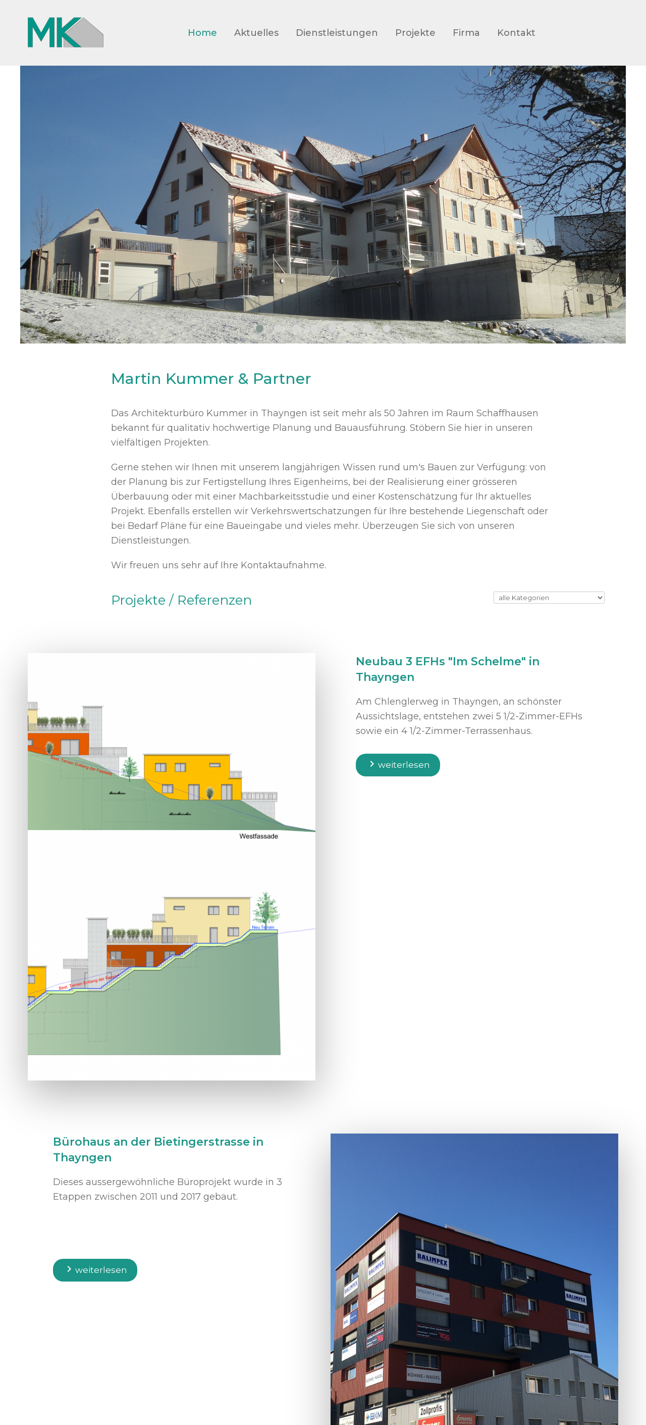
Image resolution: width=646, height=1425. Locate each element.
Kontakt (516, 32)
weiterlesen (398, 764)
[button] (259, 328)
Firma (466, 32)
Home (202, 32)
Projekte (415, 32)
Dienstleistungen (337, 32)
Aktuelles (256, 32)
